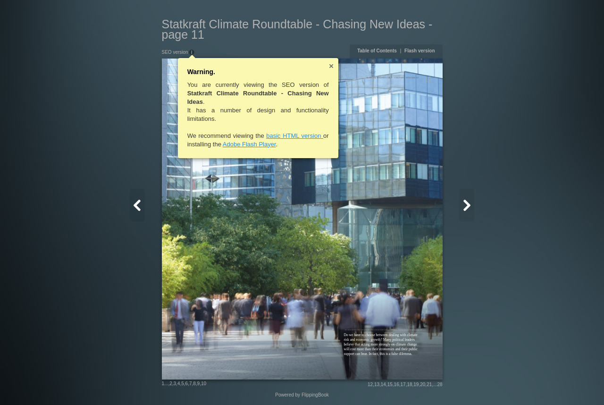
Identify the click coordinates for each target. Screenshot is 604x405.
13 (376, 384)
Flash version (419, 50)
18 (409, 384)
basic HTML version (294, 135)
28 (439, 384)
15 (390, 384)
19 (416, 384)
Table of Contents (377, 50)
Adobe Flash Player (249, 144)
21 (429, 384)
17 (403, 384)
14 (383, 384)
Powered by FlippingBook (301, 394)
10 (203, 383)
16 (396, 384)
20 (422, 384)
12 (370, 384)
